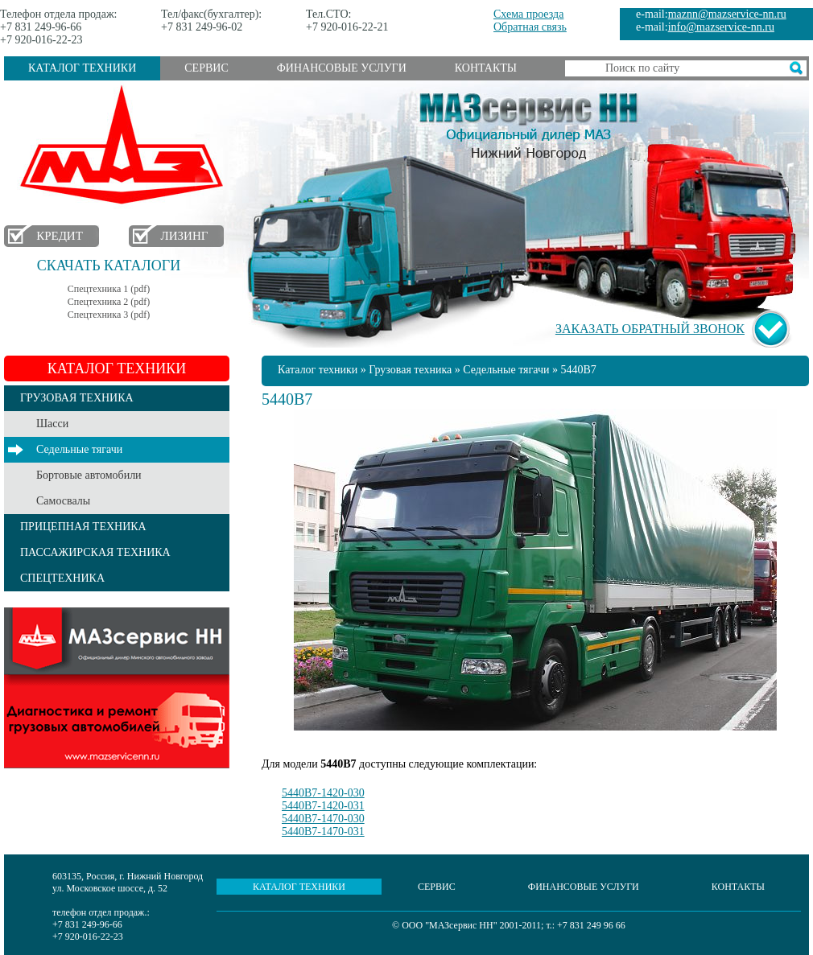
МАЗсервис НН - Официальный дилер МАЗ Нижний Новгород (529, 123)
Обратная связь (530, 27)
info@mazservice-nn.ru (721, 27)
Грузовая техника (410, 370)
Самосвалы (63, 501)
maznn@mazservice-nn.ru (727, 14)
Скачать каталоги (108, 265)
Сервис (206, 68)
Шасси (52, 424)
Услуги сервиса (116, 687)
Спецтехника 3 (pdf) (109, 314)
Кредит (59, 235)
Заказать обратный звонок (650, 328)
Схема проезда (528, 14)
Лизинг (184, 235)
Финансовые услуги (341, 68)
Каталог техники (82, 68)
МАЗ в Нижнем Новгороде (125, 145)
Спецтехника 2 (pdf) (109, 301)
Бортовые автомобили (89, 475)
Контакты (486, 68)
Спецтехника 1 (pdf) (109, 288)
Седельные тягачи (79, 449)
